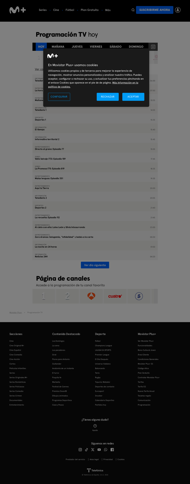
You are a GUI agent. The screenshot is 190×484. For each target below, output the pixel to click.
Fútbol (70, 10)
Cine (56, 10)
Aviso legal (94, 459)
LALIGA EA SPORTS (103, 350)
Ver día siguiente (95, 265)
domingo (136, 47)
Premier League (102, 355)
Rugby (97, 377)
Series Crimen (15, 396)
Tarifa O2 (142, 386)
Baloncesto (100, 368)
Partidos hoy (100, 405)
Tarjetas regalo (144, 396)
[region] (96, 77)
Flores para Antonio (61, 359)
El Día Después (101, 359)
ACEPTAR (133, 96)
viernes (96, 47)
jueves (77, 47)
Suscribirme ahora (154, 10)
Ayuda (95, 427)
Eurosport (99, 391)
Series (43, 10)
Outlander (56, 364)
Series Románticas (17, 382)
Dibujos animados (60, 396)
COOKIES (120, 459)
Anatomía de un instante (63, 368)
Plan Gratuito (90, 10)
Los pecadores (58, 350)
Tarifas (141, 382)
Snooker (98, 396)
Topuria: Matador (102, 382)
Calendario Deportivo (104, 400)
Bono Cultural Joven (147, 350)
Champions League (103, 345)
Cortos (12, 364)
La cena (55, 345)
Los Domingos (58, 341)
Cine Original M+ (16, 345)
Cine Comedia (15, 355)
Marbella (56, 382)
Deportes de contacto (104, 386)
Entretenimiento (16, 405)
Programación (144, 405)
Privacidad (108, 459)
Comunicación (144, 400)
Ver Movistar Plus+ (146, 341)
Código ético (143, 368)
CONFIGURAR (59, 96)
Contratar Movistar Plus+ (149, 377)
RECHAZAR (108, 96)
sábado (116, 47)
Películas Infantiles (17, 368)
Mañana (58, 47)
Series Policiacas (16, 386)
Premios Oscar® (59, 391)
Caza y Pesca (58, 405)
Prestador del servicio (75, 459)
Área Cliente (143, 355)
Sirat (54, 355)
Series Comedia (16, 391)
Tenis (97, 373)
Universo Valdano (103, 364)
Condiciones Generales (148, 359)
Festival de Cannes (60, 386)
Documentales (15, 400)
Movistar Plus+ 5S (145, 364)
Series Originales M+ (18, 377)
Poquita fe (56, 377)
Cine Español (15, 350)
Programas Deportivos (62, 400)
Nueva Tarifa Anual (146, 391)
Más (108, 10)
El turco (55, 373)
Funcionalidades (145, 345)
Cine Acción (14, 359)
